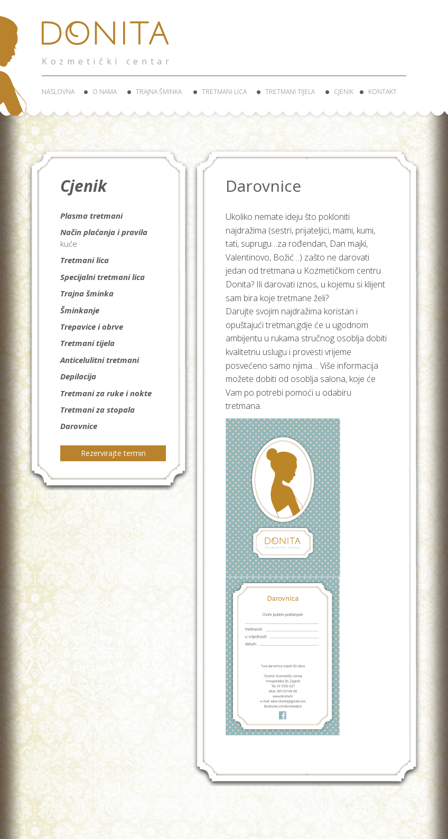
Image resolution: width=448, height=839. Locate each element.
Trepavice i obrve (91, 326)
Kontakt (382, 91)
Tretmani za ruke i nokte (106, 393)
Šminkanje (79, 310)
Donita (108, 39)
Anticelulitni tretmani (99, 360)
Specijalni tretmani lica (102, 277)
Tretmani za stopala (97, 409)
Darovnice (78, 426)
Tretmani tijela (290, 91)
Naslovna (58, 91)
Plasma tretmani (91, 215)
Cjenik (343, 91)
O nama (104, 91)
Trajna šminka (159, 91)
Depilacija (78, 376)
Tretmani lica (224, 91)
